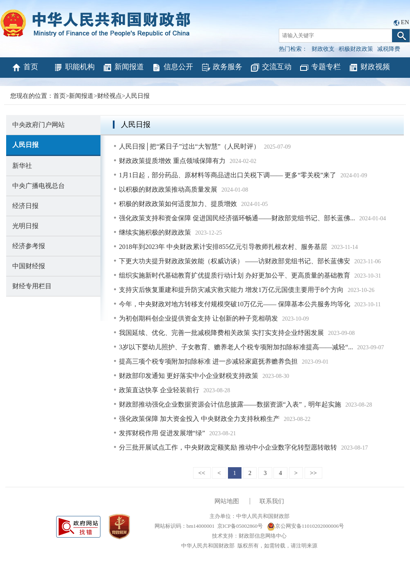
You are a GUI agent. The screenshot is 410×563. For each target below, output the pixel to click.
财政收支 (323, 49)
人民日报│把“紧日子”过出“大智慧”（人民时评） (189, 146)
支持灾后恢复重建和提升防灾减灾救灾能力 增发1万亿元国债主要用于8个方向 (231, 289)
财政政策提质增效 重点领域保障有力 (172, 160)
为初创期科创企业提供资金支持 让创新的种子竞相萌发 (198, 318)
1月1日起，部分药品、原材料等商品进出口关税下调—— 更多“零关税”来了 (227, 175)
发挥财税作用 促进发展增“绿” (162, 433)
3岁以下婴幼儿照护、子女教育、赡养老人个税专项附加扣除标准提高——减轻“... (236, 347)
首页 (24, 67)
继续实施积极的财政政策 (155, 232)
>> (313, 473)
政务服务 (221, 67)
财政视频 (369, 67)
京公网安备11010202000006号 (305, 526)
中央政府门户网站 (38, 124)
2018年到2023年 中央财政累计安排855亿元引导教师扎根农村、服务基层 (223, 246)
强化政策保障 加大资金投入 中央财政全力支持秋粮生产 (199, 418)
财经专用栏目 (32, 286)
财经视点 (109, 96)
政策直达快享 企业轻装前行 (159, 390)
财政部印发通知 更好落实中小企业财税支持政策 (188, 375)
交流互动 (271, 67)
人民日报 (137, 96)
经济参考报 (28, 245)
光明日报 (25, 225)
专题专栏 (320, 67)
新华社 (22, 165)
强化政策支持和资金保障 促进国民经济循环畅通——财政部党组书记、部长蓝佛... (237, 218)
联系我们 (272, 501)
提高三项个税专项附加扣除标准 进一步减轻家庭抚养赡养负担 (208, 361)
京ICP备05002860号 (240, 526)
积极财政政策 (356, 49)
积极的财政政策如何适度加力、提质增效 (178, 203)
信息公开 (172, 67)
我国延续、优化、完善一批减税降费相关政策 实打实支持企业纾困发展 (221, 332)
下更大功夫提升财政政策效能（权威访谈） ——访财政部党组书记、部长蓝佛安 (234, 261)
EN (405, 22)
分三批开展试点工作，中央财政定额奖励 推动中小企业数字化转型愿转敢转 (228, 447)
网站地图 (226, 501)
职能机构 (74, 67)
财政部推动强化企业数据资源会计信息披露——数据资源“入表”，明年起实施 (230, 404)
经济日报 (25, 205)
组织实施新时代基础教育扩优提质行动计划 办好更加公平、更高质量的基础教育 (234, 275)
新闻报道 (123, 67)
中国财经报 (28, 265)
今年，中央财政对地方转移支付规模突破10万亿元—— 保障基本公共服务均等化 (234, 304)
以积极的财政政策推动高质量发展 (168, 189)
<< (201, 473)
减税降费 (388, 49)
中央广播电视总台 (38, 185)
